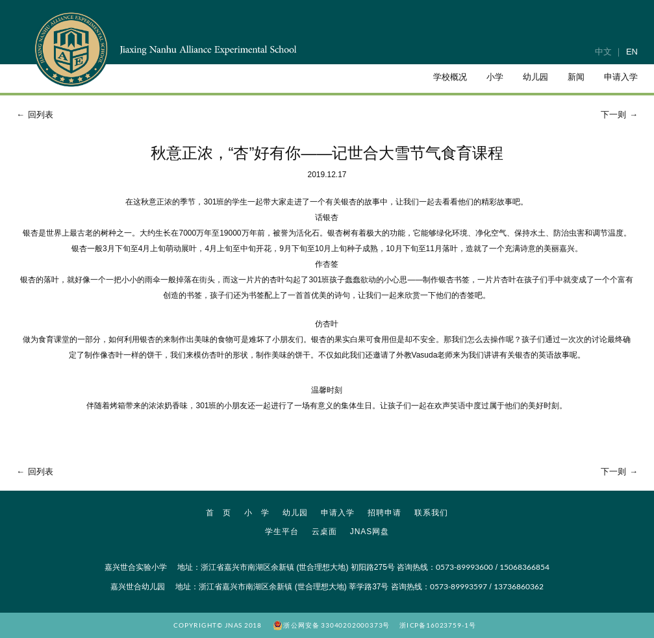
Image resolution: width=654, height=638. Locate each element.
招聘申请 (384, 512)
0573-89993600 (464, 567)
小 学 (257, 512)
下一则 (621, 114)
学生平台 (282, 531)
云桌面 (324, 531)
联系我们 (431, 512)
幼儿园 (295, 512)
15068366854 (524, 567)
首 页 (218, 512)
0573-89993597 (458, 586)
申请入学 (338, 512)
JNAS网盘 (370, 531)
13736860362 (519, 586)
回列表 (33, 114)
